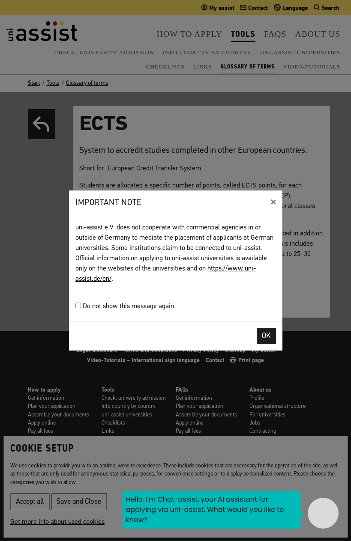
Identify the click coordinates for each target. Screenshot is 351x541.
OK (266, 336)
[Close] (273, 202)
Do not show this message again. (125, 306)
